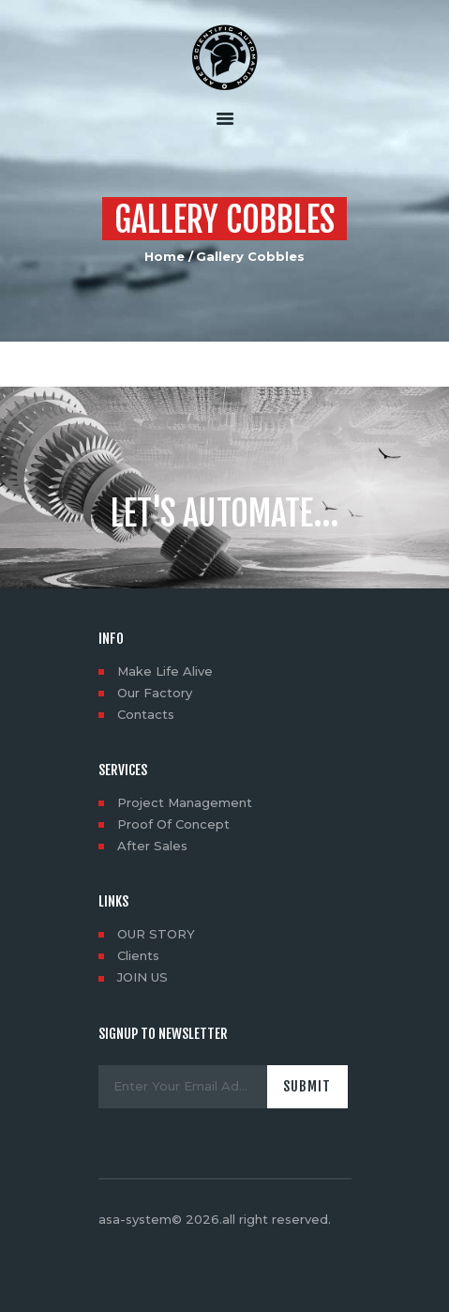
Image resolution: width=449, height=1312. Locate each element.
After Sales (152, 845)
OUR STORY (156, 933)
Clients (138, 955)
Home (164, 256)
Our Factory (154, 692)
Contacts (145, 714)
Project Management (184, 802)
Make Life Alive (165, 671)
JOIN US (142, 976)
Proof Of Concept (173, 823)
